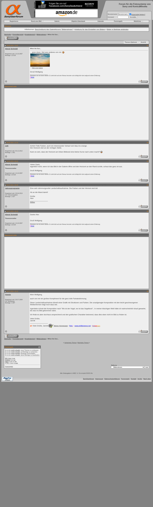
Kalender (101, 21)
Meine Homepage (61, 326)
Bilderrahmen (41, 34)
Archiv (140, 379)
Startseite (7, 34)
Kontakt (133, 379)
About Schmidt (11, 49)
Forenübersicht (18, 34)
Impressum (99, 379)
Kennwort (111, 17)
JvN (6, 146)
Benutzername (112, 14)
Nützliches (137, 21)
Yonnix (8, 295)
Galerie (57, 21)
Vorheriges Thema (70, 342)
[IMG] (7, 361)
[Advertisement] (74, 114)
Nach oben (147, 379)
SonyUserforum (88, 379)
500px (32, 202)
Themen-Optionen (131, 42)
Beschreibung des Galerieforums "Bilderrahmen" (54, 29)
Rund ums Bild (36, 21)
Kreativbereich (30, 34)
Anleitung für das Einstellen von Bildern (90, 29)
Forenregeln (118, 21)
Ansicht (143, 42)
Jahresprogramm (12, 188)
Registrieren (14, 21)
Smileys (7, 360)
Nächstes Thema (83, 342)
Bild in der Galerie (37, 68)
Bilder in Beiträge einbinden (117, 29)
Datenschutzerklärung (112, 379)
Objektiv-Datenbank (78, 21)
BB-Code (8, 358)
